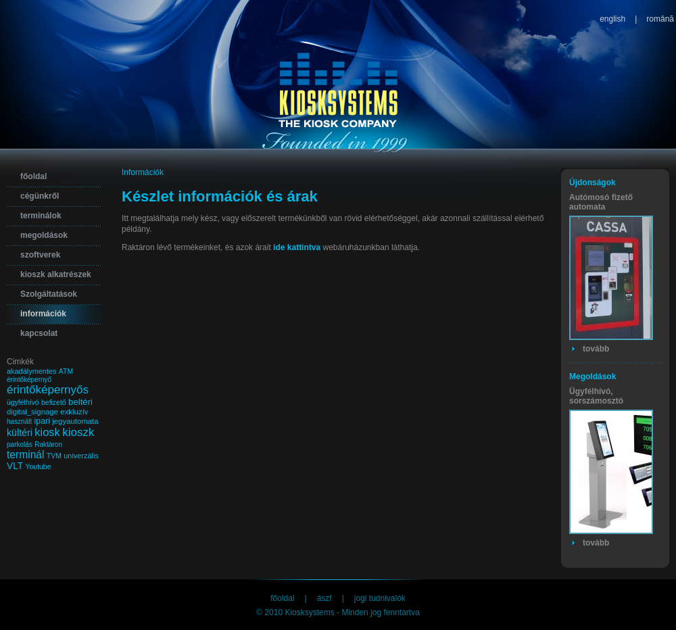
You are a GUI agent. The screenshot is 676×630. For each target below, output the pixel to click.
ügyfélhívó (23, 402)
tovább (596, 349)
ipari (42, 421)
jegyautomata (75, 421)
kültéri (19, 432)
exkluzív (74, 412)
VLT (15, 466)
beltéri (80, 402)
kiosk (47, 432)
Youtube (38, 466)
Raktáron (48, 444)
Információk (143, 172)
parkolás (19, 444)
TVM (54, 456)
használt (19, 421)
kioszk (78, 432)
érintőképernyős (48, 389)
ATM (66, 371)
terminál (25, 454)
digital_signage (32, 412)
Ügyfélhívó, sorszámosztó (596, 396)
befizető (53, 402)
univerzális (81, 456)
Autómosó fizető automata (601, 202)
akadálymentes (31, 371)
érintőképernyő (29, 379)
